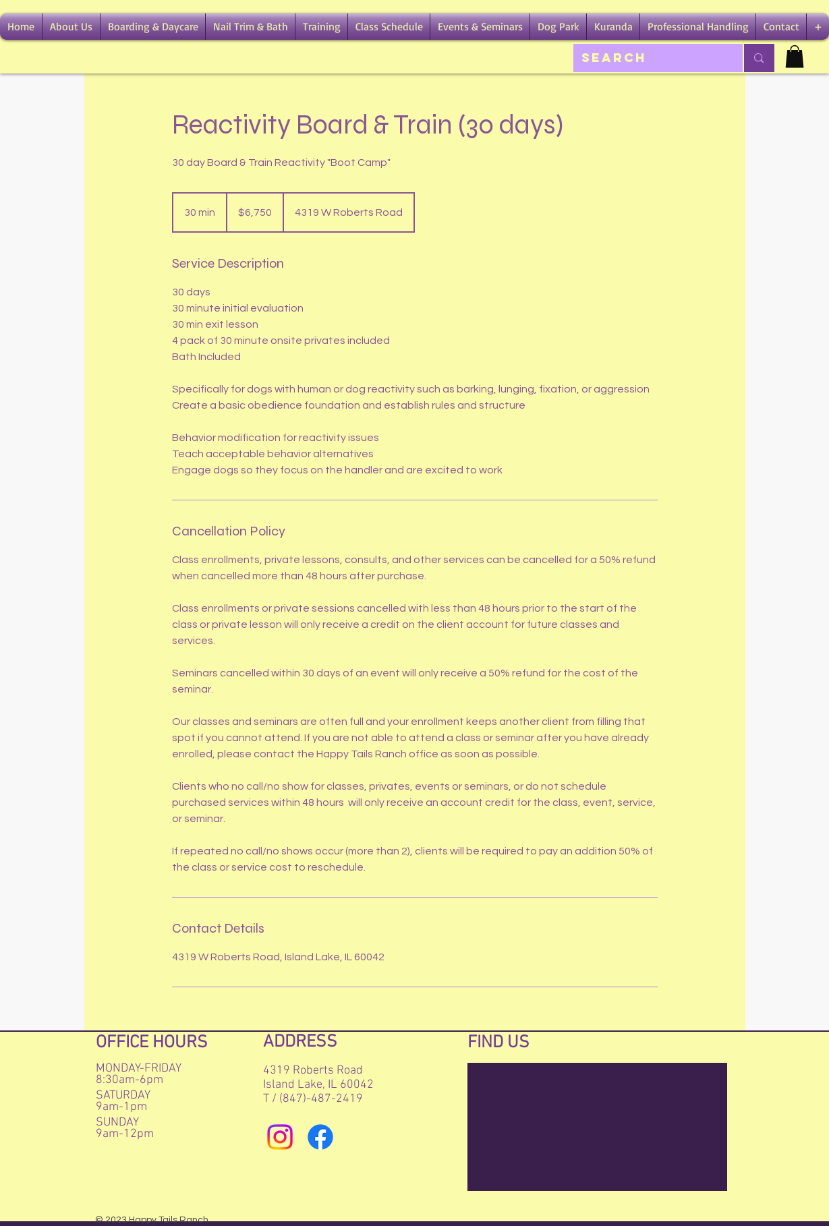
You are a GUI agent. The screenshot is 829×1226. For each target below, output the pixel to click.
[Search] (648, 58)
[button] (71, 26)
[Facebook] (320, 1137)
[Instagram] (280, 1137)
